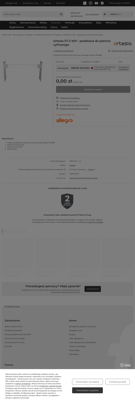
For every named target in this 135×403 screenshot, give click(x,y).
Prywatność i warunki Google (50, 386)
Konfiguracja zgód (117, 382)
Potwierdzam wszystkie (87, 390)
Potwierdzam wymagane (87, 382)
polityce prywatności (23, 384)
